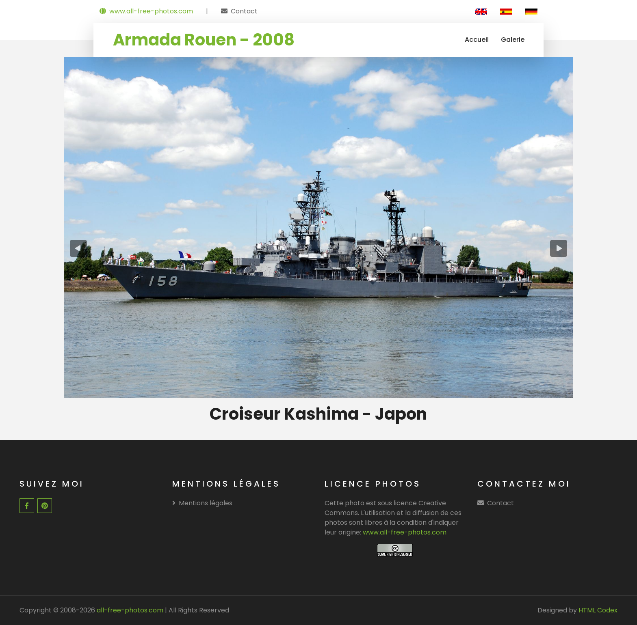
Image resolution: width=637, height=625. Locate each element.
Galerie (512, 39)
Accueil (477, 39)
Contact (244, 11)
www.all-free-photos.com (146, 11)
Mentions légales (202, 503)
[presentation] (78, 248)
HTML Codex (598, 610)
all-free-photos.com (129, 610)
